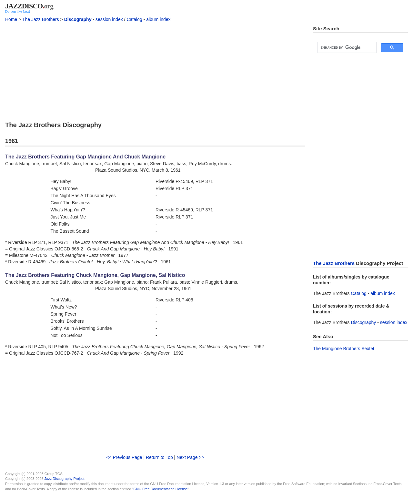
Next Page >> (190, 457)
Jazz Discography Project (65, 479)
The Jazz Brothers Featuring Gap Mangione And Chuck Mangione (85, 156)
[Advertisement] (155, 70)
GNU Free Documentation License (161, 489)
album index (158, 19)
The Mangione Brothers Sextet (343, 348)
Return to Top (159, 457)
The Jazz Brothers (40, 19)
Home (11, 19)
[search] (346, 47)
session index (109, 19)
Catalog (134, 19)
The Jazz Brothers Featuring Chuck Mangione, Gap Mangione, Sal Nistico (95, 275)
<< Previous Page (124, 457)
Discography (78, 19)
